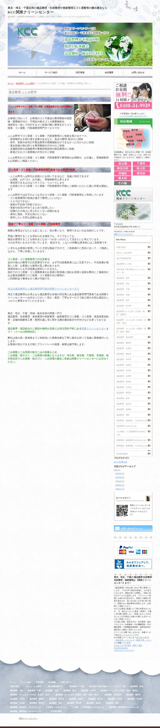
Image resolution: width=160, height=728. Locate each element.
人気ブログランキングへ (124, 650)
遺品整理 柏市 (123, 398)
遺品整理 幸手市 (124, 359)
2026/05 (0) (119, 473)
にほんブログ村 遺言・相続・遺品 (128, 645)
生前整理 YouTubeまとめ (127, 426)
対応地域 (80, 72)
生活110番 (142, 637)
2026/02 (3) (119, 485)
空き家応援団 (122, 454)
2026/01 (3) (119, 489)
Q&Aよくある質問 (125, 253)
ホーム (22, 72)
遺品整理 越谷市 (124, 354)
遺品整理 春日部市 (125, 337)
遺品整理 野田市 (124, 393)
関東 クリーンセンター (123, 234)
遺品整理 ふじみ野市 (25, 83)
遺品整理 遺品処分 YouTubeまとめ (132, 420)
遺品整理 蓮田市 (124, 343)
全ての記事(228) (120, 462)
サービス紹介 (51, 72)
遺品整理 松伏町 (124, 382)
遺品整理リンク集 (124, 264)
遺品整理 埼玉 (123, 284)
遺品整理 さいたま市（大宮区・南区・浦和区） (131, 313)
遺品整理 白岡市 (124, 376)
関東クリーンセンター (94, 328)
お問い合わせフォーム (131, 528)
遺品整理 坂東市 (124, 409)
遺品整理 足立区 (124, 387)
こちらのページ (128, 635)
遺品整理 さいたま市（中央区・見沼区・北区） (131, 321)
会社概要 (109, 72)
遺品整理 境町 (123, 415)
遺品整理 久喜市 (124, 348)
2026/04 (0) (119, 477)
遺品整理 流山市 (124, 404)
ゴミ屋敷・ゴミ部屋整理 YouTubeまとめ (131, 433)
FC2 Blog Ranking (121, 648)
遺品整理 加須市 (124, 365)
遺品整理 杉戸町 (124, 306)
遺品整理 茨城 (123, 295)
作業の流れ (122, 247)
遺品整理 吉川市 (124, 370)
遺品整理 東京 (123, 278)
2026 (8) (117, 470)
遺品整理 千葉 (123, 289)
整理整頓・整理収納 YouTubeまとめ (132, 446)
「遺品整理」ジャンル (123, 640)
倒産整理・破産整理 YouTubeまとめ (131, 440)
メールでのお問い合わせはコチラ (133, 116)
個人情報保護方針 (125, 258)
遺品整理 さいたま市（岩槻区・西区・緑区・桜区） (131, 330)
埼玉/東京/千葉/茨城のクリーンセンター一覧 (131, 271)
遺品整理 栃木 (123, 300)
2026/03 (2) (119, 481)
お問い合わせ (138, 72)
